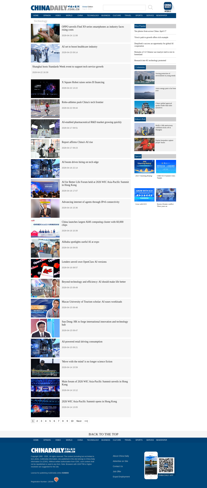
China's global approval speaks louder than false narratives (164, 105)
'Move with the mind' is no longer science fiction (87, 361)
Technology (40, 21)
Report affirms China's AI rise (77, 142)
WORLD (69, 15)
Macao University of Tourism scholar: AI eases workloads (92, 301)
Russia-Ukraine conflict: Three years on (165, 205)
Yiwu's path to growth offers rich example (151, 37)
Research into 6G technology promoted (150, 60)
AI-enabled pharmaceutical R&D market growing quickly (92, 122)
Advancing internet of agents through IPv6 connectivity (90, 202)
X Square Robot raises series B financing (83, 82)
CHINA (80, 15)
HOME (36, 15)
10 (72, 421)
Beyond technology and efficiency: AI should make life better (94, 281)
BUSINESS (105, 15)
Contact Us (118, 466)
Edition (87, 7)
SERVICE (150, 15)
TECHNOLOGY (93, 15)
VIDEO (58, 15)
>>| (86, 421)
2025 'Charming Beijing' (143, 176)
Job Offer (117, 471)
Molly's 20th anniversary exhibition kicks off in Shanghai (164, 127)
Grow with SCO (141, 204)
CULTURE (117, 15)
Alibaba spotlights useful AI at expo (80, 241)
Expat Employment (121, 477)
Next (79, 421)
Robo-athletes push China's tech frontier (82, 102)
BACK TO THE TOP (103, 434)
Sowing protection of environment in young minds (165, 74)
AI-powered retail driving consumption (82, 341)
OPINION (47, 15)
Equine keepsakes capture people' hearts (164, 141)
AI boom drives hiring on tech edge (80, 162)
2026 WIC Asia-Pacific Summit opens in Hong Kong (89, 401)
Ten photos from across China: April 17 (150, 31)
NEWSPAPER (161, 15)
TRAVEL (128, 15)
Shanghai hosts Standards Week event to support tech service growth (67, 66)
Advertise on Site (120, 461)
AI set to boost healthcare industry (79, 46)
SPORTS (138, 15)
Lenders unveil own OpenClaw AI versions (84, 261)
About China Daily (121, 456)
